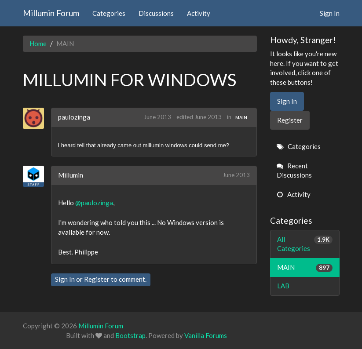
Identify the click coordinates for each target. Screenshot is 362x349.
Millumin (70, 175)
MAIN (241, 117)
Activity (198, 13)
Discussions (156, 13)
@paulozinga (94, 203)
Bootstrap (130, 335)
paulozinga (74, 117)
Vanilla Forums (205, 335)
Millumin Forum (51, 13)
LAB (283, 286)
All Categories (305, 243)
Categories (108, 13)
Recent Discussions (294, 170)
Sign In (330, 13)
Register (97, 279)
